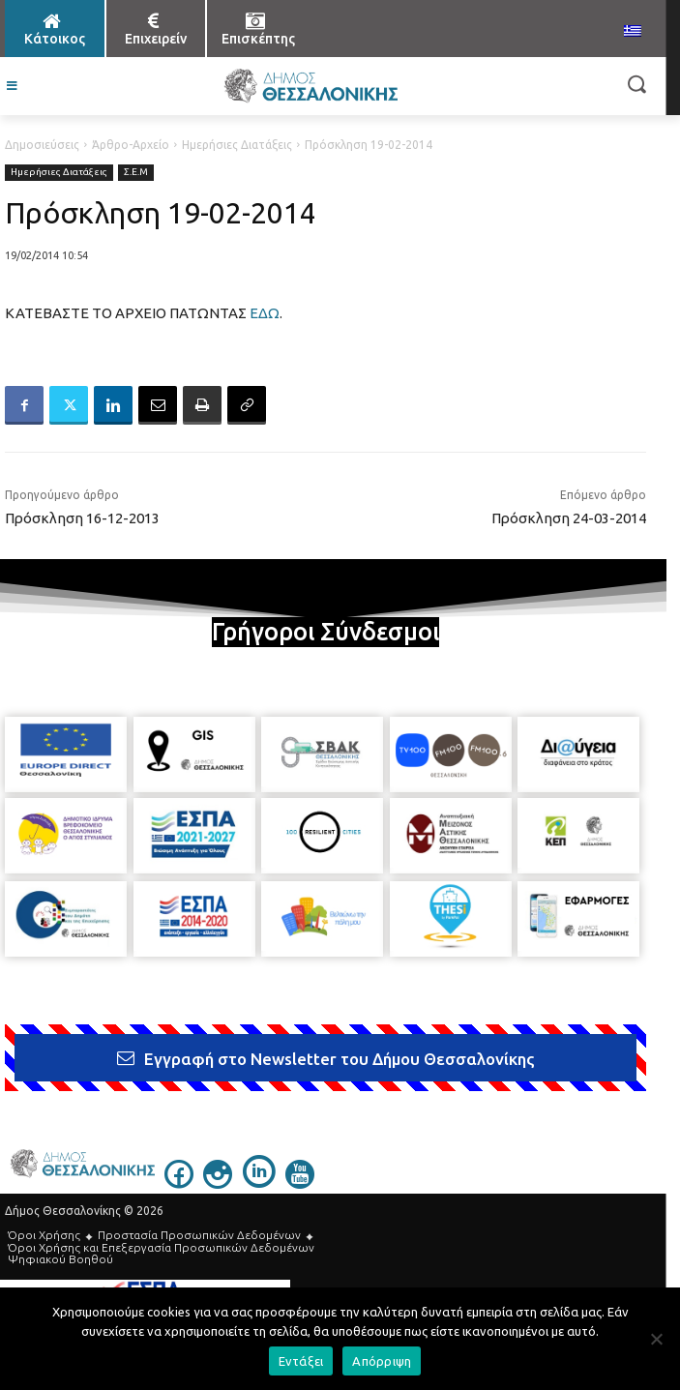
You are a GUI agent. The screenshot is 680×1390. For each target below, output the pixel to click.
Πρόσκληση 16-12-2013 (82, 518)
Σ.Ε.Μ (136, 172)
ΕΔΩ (265, 313)
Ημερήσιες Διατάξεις (237, 144)
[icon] (179, 1183)
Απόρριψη (381, 1361)
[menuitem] (632, 32)
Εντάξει (301, 1361)
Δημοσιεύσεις (42, 144)
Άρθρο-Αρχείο (130, 144)
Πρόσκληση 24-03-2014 (568, 518)
